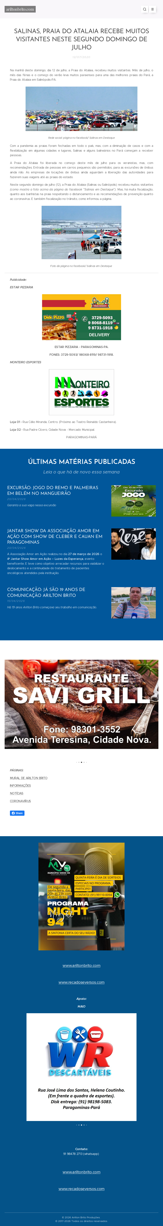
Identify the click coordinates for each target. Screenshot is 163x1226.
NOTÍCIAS (16, 793)
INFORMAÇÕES (20, 785)
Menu (151, 9)
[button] (144, 9)
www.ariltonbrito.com (81, 965)
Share (17, 813)
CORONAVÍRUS (20, 801)
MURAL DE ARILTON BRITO (28, 778)
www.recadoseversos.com (81, 982)
